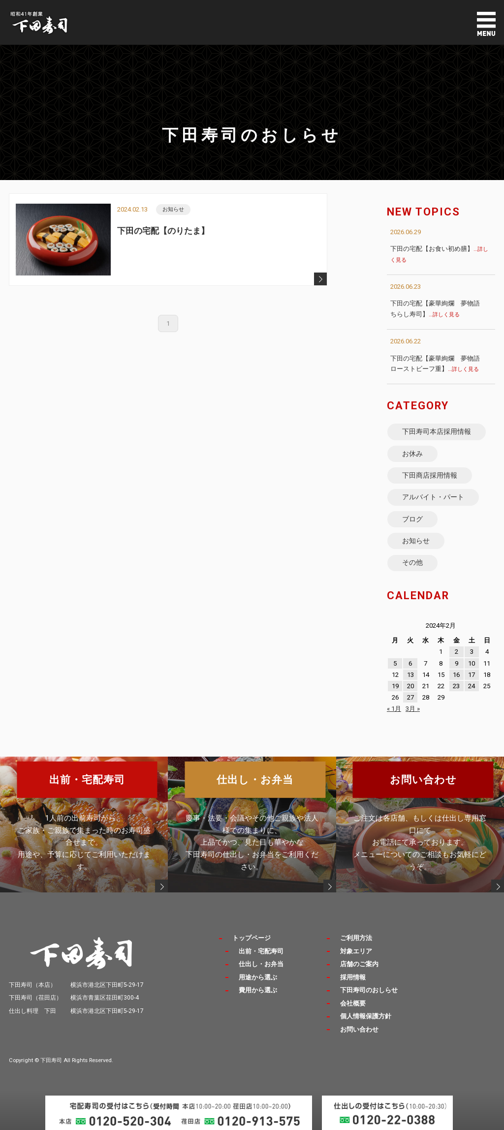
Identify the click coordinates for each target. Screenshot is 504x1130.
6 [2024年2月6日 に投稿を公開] (410, 663)
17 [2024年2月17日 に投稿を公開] (471, 674)
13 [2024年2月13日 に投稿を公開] (410, 674)
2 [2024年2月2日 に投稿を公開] (456, 651)
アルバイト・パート (433, 497)
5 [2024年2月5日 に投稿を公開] (395, 663)
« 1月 (394, 708)
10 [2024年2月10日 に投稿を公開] (471, 663)
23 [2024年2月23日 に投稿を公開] (456, 686)
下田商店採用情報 (429, 475)
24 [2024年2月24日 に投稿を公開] (471, 686)
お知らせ (416, 541)
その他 (412, 562)
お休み (412, 454)
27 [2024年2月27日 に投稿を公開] (410, 697)
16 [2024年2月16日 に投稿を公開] (456, 674)
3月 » (413, 708)
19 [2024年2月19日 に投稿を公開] (395, 686)
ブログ (412, 519)
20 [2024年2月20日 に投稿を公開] (410, 686)
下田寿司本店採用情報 (436, 431)
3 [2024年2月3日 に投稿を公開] (471, 651)
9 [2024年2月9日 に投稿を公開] (456, 663)
